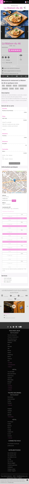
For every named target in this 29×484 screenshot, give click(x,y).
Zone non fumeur (8, 280)
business (10, 425)
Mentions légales (11, 463)
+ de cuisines (10, 416)
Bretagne (10, 381)
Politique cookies (11, 469)
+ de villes (10, 362)
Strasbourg (10, 354)
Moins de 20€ (9, 62)
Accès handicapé (7, 278)
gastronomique (11, 399)
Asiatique (8, 60)
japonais (9, 414)
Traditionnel (5, 88)
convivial (10, 436)
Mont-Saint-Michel (12, 373)
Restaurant (8, 85)
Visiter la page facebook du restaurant (11, 71)
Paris (14, 45)
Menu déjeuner (7, 282)
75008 (10, 45)
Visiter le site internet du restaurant (11, 68)
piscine (9, 427)
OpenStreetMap (19, 192)
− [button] (4, 175)
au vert (9, 434)
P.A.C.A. (9, 383)
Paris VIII (15, 85)
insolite (9, 401)
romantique (10, 397)
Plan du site (10, 461)
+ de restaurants (11, 364)
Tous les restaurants (12, 335)
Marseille (10, 346)
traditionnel (10, 432)
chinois (9, 412)
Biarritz (9, 356)
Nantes (9, 352)
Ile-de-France (5, 47)
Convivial (11, 88)
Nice (9, 360)
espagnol (10, 408)
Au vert (16, 88)
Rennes (9, 350)
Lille (8, 348)
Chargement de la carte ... (14, 182)
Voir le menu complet (14, 163)
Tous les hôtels (11, 371)
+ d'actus (10, 366)
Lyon (9, 344)
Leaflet (13, 192)
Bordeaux (10, 342)
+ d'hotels (10, 388)
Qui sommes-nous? (12, 453)
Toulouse (10, 358)
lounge (9, 429)
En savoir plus (10, 482)
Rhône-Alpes (10, 379)
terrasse (9, 403)
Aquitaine (10, 377)
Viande (21, 88)
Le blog (9, 459)
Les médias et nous (12, 457)
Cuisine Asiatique (22, 85)
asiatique (10, 410)
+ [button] (4, 173)
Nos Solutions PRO (12, 455)
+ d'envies (10, 405)
